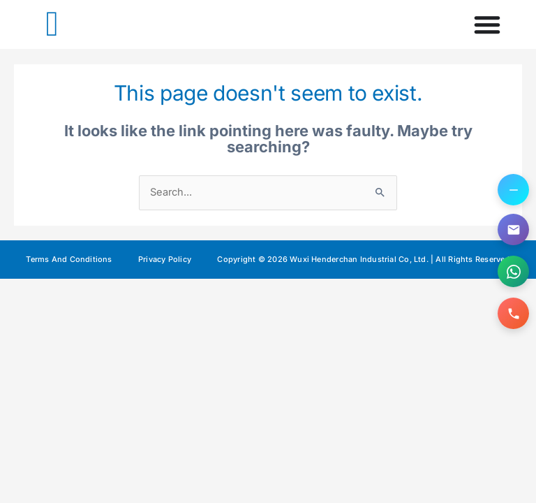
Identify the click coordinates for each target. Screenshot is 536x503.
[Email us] (513, 229)
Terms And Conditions (69, 259)
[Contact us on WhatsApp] (513, 271)
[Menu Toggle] (487, 24)
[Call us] (513, 313)
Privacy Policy (164, 259)
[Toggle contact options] (513, 189)
